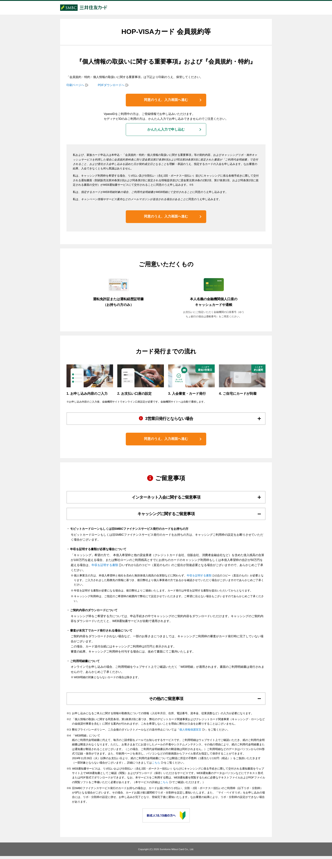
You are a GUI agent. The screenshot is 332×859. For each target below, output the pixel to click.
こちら (156, 765)
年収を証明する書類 (104, 567)
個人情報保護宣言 (190, 732)
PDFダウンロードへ (111, 86)
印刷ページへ (75, 86)
